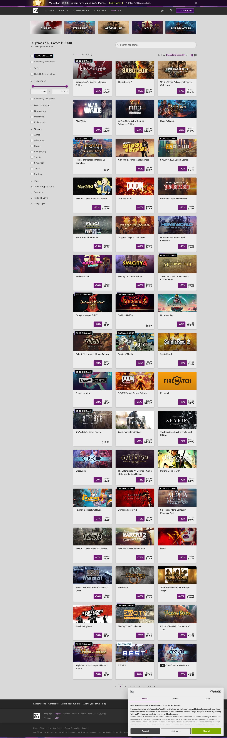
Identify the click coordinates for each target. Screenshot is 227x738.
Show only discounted (44, 62)
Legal (35, 728)
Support (100, 11)
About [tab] (207, 699)
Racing (37, 146)
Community (81, 11)
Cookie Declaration (72, 728)
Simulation (39, 163)
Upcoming (39, 117)
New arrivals (40, 111)
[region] (50, 369)
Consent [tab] (144, 699)
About (63, 11)
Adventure (39, 140)
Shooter (38, 157)
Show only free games (44, 99)
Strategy (38, 174)
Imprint (85, 728)
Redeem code (39, 704)
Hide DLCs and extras (44, 74)
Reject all (145, 731)
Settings (176, 731)
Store (49, 11)
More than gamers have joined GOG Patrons (77, 3)
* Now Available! (138, 3)
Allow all (206, 731)
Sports (37, 169)
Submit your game (91, 704)
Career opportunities (70, 704)
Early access (39, 122)
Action (37, 135)
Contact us (53, 704)
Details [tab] (175, 699)
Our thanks (57, 728)
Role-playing (40, 152)
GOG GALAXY (186, 11)
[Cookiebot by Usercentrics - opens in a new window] (212, 691)
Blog (104, 704)
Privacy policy (45, 728)
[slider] (33, 86)
